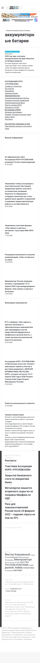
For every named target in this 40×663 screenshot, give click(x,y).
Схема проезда (11, 591)
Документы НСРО (12, 108)
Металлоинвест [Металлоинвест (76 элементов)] (24, 557)
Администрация (11, 93)
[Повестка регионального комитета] (16, 401)
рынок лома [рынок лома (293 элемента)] (13, 567)
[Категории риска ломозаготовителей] (31, 538)
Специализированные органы (17, 98)
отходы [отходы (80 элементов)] (30, 565)
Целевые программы (13, 112)
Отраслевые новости (12, 52)
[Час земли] (31, 543)
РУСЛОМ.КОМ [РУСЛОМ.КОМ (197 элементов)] (13, 564)
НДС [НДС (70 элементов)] (18, 562)
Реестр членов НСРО (13, 105)
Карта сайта (10, 117)
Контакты (9, 119)
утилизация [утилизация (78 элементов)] (9, 570)
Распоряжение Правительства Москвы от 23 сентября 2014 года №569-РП (20, 444)
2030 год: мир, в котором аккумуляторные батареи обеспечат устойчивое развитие (19, 58)
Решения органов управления (17, 100)
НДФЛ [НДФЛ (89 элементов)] (22, 562)
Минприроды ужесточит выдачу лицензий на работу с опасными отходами (19, 419)
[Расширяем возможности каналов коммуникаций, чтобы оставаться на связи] (16, 252)
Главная (8, 30)
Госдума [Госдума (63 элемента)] (32, 555)
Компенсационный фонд (15, 103)
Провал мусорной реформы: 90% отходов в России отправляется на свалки (20, 426)
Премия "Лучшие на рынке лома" (18, 115)
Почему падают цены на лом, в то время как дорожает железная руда (19, 433)
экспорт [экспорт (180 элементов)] (17, 570)
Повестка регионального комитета (20, 403)
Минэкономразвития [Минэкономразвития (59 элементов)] (10, 562)
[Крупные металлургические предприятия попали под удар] (9, 543)
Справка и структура (13, 86)
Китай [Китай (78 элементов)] (7, 557)
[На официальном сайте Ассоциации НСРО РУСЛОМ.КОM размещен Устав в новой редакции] (16, 154)
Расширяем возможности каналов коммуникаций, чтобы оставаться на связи (20, 257)
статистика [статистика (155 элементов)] (28, 567)
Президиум (9, 91)
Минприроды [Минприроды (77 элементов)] (9, 560)
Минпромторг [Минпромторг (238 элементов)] (23, 559)
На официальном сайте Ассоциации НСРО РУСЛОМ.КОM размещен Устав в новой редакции (20, 159)
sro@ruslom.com (15, 589)
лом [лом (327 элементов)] (25, 564)
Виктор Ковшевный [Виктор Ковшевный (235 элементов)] (17, 554)
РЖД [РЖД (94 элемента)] (27, 562)
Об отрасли (9, 89)
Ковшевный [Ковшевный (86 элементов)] (13, 557)
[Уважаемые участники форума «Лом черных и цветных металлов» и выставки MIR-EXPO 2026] (16, 223)
